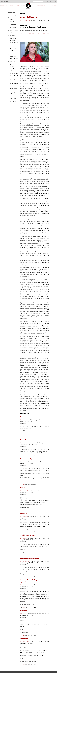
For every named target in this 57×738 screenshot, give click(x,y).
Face (52, 0)
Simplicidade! (24, 638)
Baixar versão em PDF (25, 20)
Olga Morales (23, 610)
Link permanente (24, 420)
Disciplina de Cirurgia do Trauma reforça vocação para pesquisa (13, 48)
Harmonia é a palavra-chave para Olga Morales (14, 56)
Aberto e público (13, 101)
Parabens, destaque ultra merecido (29, 558)
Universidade (4, 5)
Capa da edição (13, 15)
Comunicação (53, 5)
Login (24, 436)
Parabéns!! (23, 440)
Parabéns (22, 417)
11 (8, 96)
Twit (55, 0)
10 (8, 80)
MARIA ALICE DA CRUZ (29, 33)
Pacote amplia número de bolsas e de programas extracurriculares (14, 38)
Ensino (11, 5)
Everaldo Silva (34, 34)
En (46, 0)
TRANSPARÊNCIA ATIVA (4, 1)
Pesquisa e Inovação (21, 5)
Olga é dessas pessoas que (27, 535)
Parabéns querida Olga (26, 459)
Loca (50, 0)
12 (8, 101)
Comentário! (23, 513)
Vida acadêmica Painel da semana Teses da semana (14, 83)
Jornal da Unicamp (28, 17)
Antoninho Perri (45, 33)
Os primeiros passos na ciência (13, 19)
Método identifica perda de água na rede (14, 75)
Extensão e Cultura (41, 5)
